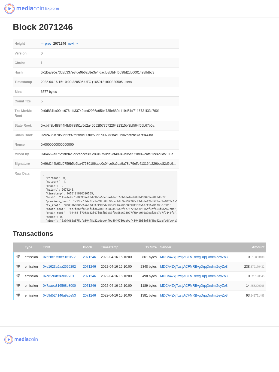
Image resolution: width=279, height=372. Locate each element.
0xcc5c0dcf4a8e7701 (58, 276)
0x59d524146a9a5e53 (59, 295)
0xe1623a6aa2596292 (59, 267)
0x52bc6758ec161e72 (59, 257)
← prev (46, 43)
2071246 (89, 257)
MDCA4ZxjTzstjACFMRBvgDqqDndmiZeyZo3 (194, 257)
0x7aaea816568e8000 (59, 286)
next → (73, 43)
